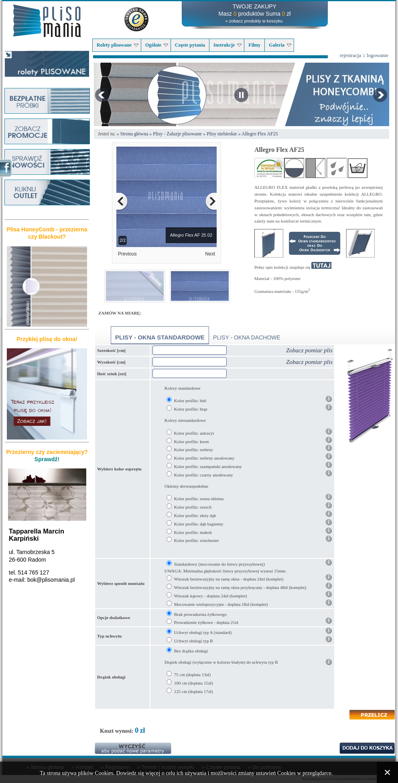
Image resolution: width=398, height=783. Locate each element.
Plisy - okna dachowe (246, 337)
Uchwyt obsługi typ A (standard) (203, 632)
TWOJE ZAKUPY (254, 6)
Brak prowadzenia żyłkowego (200, 614)
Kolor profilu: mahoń (193, 532)
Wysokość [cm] (111, 362)
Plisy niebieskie (222, 134)
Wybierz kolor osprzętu (119, 468)
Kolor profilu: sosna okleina (199, 498)
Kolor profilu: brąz (190, 409)
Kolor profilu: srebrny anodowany (204, 458)
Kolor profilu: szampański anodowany (208, 466)
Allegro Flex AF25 (260, 134)
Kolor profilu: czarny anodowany (203, 474)
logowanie (377, 55)
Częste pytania (190, 45)
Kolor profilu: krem (191, 441)
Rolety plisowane (117, 45)
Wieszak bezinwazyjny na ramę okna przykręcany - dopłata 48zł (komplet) (240, 587)
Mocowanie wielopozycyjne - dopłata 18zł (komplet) (221, 604)
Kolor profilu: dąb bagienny (198, 523)
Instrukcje (227, 45)
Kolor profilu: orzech (192, 507)
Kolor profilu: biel (190, 400)
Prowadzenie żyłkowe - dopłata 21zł (206, 622)
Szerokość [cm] (111, 350)
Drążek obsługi (111, 677)
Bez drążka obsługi (191, 650)
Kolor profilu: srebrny (193, 449)
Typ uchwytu (109, 636)
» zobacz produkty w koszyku (253, 20)
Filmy (254, 45)
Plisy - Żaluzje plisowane (177, 134)
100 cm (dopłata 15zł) (193, 683)
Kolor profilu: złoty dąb (195, 515)
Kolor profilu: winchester (196, 540)
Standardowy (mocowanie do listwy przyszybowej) (219, 564)
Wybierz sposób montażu (120, 583)
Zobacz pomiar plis (309, 350)
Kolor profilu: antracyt (194, 433)
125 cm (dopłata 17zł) (193, 691)
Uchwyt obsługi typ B (193, 640)
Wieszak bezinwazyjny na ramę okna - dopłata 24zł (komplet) (229, 579)
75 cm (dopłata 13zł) (192, 674)
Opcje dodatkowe (113, 617)
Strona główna (134, 134)
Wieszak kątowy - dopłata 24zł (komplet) (210, 595)
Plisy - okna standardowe (160, 337)
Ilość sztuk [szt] (111, 373)
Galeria (280, 45)
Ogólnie (156, 45)
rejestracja (350, 55)
